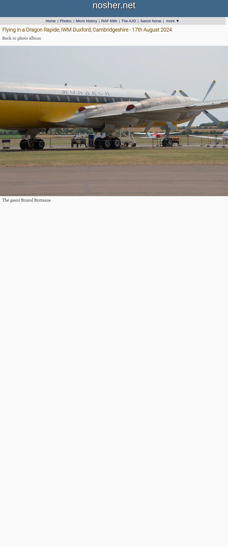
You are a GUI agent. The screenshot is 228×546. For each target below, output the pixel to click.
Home (51, 21)
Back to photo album (21, 38)
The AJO (128, 21)
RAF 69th (109, 21)
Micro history (86, 21)
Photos (66, 21)
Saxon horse (150, 21)
